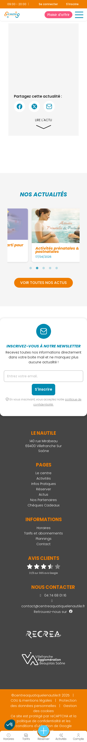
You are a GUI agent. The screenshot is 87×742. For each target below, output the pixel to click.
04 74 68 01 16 (53, 595)
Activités (43, 478)
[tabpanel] (45, 235)
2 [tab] (37, 268)
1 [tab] (30, 268)
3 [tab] (43, 268)
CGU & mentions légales (31, 700)
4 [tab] (50, 268)
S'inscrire (72, 4)
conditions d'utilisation (34, 726)
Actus (43, 494)
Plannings (44, 538)
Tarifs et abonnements (43, 533)
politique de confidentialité (39, 721)
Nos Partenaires (43, 500)
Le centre (43, 473)
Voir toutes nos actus (43, 282)
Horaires (44, 528)
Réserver (43, 489)
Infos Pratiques (43, 483)
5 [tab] (56, 268)
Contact (43, 544)
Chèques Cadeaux (44, 505)
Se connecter (48, 4)
